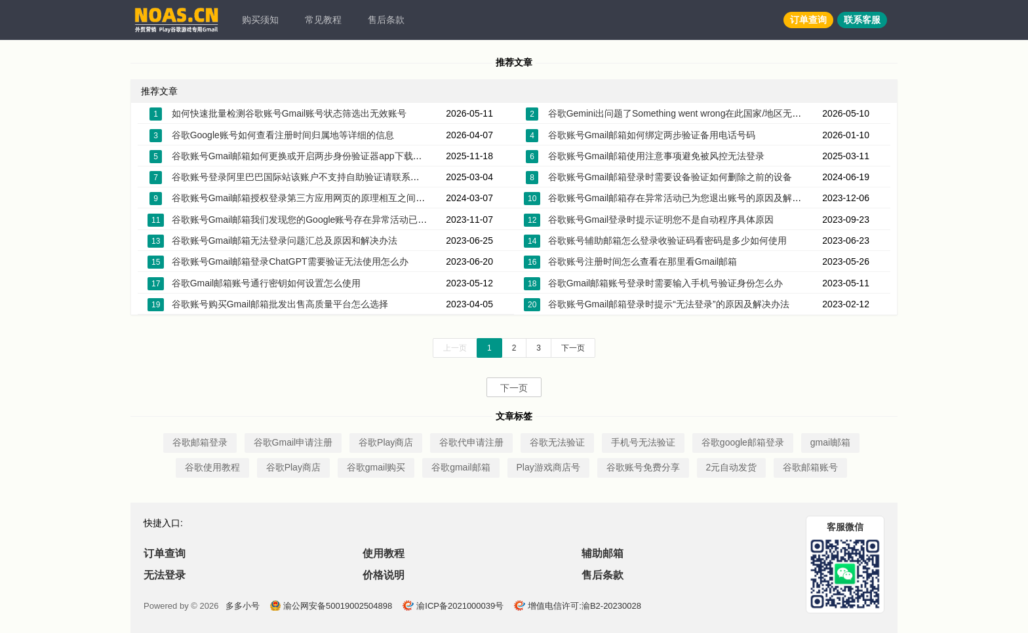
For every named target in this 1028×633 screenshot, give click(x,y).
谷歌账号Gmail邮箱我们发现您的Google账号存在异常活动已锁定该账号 (318, 219)
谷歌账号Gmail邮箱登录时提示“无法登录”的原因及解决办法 (668, 304)
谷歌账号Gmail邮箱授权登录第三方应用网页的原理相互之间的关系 (308, 198)
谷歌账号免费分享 (643, 467)
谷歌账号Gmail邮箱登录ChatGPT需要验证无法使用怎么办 (290, 261)
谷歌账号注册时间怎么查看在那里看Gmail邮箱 (643, 261)
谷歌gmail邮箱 (460, 467)
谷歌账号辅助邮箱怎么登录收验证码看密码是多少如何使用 (667, 240)
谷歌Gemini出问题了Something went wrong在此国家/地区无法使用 (684, 113)
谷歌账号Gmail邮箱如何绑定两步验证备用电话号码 (652, 135)
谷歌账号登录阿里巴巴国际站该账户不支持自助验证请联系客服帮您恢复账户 (328, 177)
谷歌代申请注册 (471, 442)
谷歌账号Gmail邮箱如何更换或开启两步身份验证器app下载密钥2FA (310, 156)
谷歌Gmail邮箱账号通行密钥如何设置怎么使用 (266, 283)
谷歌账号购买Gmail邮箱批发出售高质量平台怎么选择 (280, 304)
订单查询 (808, 19)
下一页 (573, 348)
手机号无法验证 (643, 442)
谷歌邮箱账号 (810, 467)
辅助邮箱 (602, 553)
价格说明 (384, 575)
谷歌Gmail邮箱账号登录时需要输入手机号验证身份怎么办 (665, 283)
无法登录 (165, 575)
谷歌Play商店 (386, 442)
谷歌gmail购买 (376, 467)
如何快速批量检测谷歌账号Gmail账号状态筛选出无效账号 (289, 113)
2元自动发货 (731, 467)
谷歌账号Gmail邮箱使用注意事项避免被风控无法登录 (656, 156)
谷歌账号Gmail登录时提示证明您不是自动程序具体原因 (661, 219)
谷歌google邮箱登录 (743, 442)
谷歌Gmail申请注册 (293, 442)
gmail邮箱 (830, 442)
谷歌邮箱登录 (199, 442)
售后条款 (386, 19)
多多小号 (243, 606)
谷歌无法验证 (557, 442)
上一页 (455, 348)
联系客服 (862, 19)
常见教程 (323, 19)
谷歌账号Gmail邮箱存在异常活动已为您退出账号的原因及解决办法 (684, 198)
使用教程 (384, 553)
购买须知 (260, 19)
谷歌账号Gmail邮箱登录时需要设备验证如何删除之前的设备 (670, 177)
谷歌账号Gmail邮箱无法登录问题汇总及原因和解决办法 (285, 240)
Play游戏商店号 (548, 467)
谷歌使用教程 (212, 467)
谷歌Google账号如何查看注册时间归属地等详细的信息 (283, 135)
